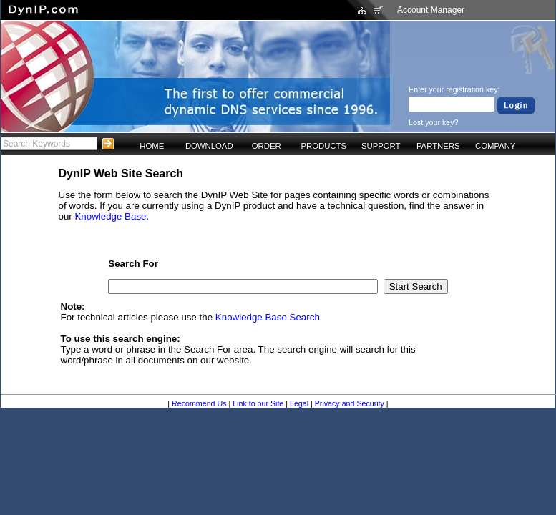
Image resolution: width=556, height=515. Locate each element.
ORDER (266, 146)
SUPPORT (381, 146)
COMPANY (495, 146)
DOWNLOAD (209, 146)
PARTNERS (438, 146)
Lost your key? (433, 122)
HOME (152, 146)
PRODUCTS (323, 146)
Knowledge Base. (111, 216)
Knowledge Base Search (267, 317)
